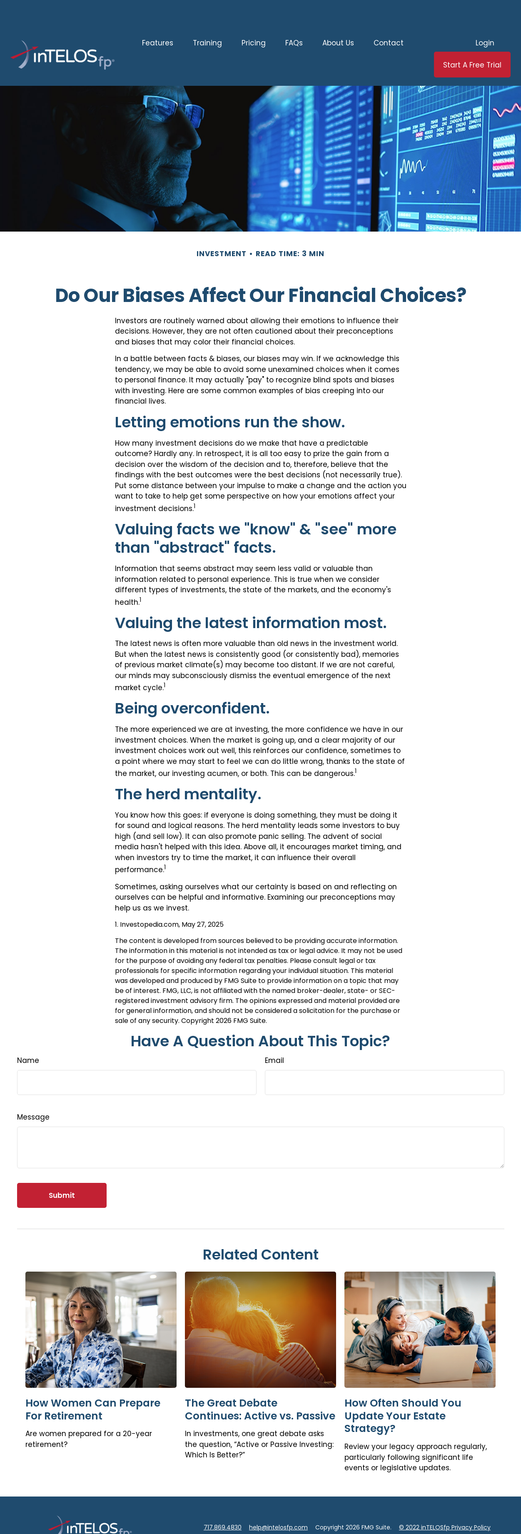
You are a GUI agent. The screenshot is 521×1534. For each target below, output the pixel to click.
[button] (157, 17)
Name (28, 1035)
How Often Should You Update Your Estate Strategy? (402, 1391)
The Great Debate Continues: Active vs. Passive (260, 1384)
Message (33, 1092)
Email (274, 1035)
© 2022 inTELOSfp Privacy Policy (445, 1502)
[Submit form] (62, 1170)
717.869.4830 (223, 1502)
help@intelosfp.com (278, 1502)
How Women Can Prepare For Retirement (92, 1384)
